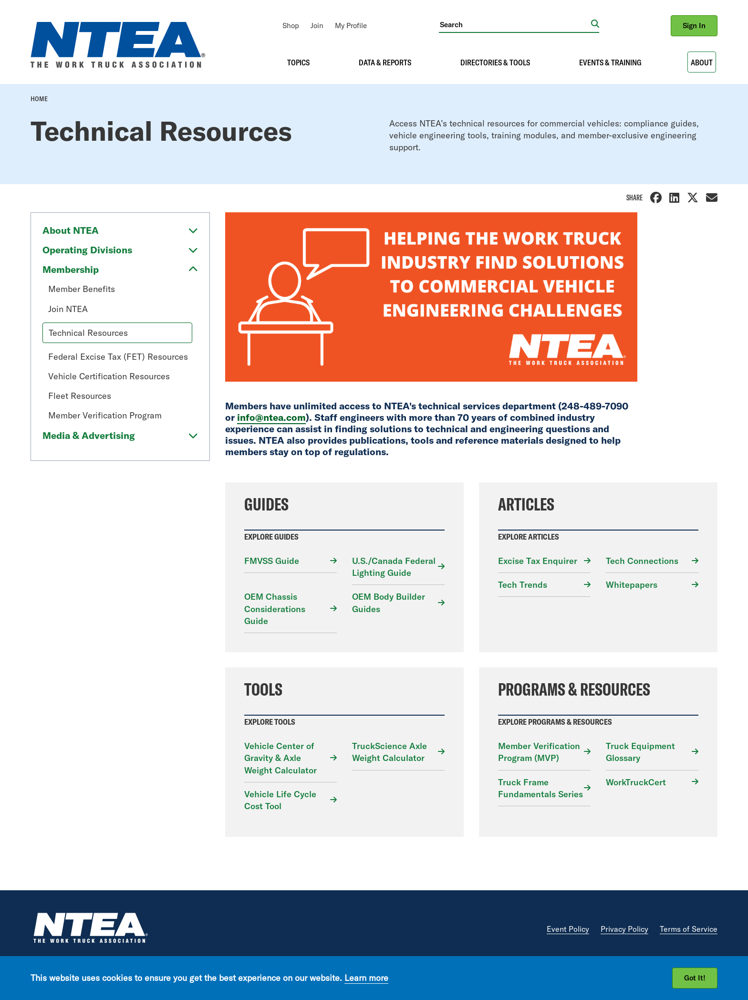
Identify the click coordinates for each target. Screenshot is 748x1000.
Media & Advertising (88, 435)
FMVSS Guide (271, 560)
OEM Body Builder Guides (388, 602)
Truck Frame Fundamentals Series (540, 788)
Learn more (366, 977)
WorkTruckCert (636, 782)
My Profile (351, 25)
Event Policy (568, 929)
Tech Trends (522, 584)
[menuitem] (290, 25)
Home (39, 98)
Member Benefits (81, 288)
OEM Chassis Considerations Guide (274, 608)
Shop (290, 25)
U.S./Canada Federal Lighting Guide (394, 566)
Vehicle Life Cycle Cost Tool (280, 800)
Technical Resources (88, 332)
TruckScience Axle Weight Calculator (389, 751)
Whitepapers (631, 584)
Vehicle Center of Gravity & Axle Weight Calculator (280, 757)
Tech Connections (642, 560)
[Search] (515, 24)
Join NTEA (68, 308)
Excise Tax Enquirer (537, 560)
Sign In (694, 25)
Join (317, 25)
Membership (70, 269)
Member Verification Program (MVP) (539, 751)
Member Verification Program (105, 415)
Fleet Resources (79, 395)
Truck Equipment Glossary (640, 751)
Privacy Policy (624, 929)
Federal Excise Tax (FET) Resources (118, 356)
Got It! (695, 977)
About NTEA (70, 230)
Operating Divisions (87, 250)
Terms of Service (688, 929)
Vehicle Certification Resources (109, 376)
